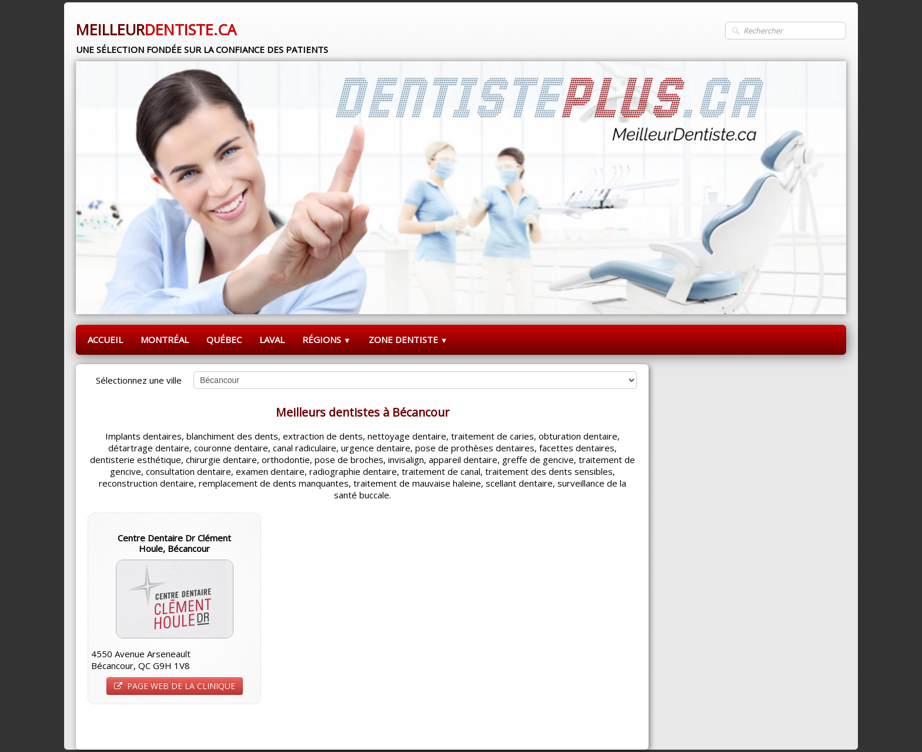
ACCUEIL (105, 339)
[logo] (202, 33)
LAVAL (272, 339)
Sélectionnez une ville (139, 380)
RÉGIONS (326, 339)
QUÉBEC (224, 339)
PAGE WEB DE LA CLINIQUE (174, 685)
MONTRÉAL (165, 339)
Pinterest (618, 726)
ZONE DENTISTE (408, 339)
